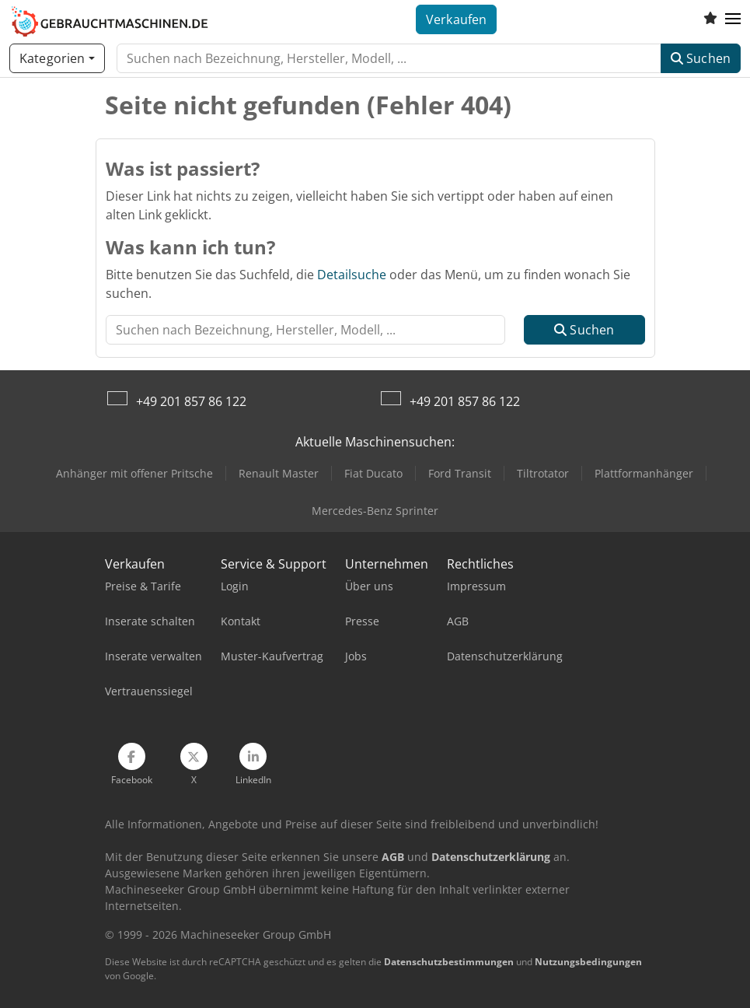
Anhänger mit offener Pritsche (134, 473)
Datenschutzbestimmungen (449, 961)
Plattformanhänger (644, 473)
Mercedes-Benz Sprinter (375, 510)
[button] (733, 19)
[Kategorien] (57, 58)
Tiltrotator (543, 473)
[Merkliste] (710, 19)
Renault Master (279, 473)
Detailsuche (351, 274)
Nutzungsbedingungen (588, 961)
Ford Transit (459, 473)
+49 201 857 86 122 (191, 401)
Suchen (701, 58)
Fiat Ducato (373, 473)
